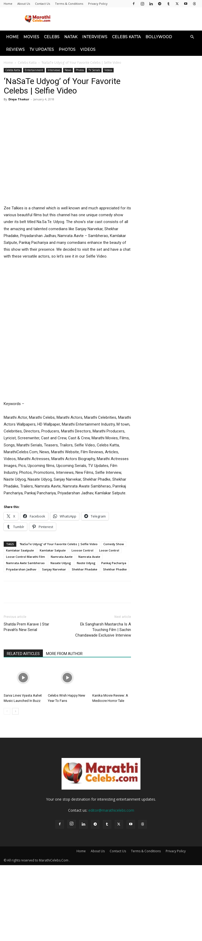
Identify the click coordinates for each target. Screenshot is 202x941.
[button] (192, 37)
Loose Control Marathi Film (25, 557)
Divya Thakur (18, 99)
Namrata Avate (89, 557)
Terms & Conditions (69, 4)
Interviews (94, 37)
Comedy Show (113, 544)
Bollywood (158, 37)
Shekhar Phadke (115, 569)
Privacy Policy (98, 4)
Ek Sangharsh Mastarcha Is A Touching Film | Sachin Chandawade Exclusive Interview (103, 630)
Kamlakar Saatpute (20, 550)
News (68, 70)
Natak (70, 37)
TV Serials (94, 70)
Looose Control (82, 550)
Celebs (51, 37)
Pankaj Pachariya (113, 563)
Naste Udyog (86, 563)
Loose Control (109, 550)
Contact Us (42, 4)
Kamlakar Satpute (53, 550)
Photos (67, 49)
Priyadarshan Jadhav (21, 569)
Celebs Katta (126, 37)
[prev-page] (7, 711)
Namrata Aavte (62, 557)
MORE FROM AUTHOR (64, 654)
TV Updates (41, 49)
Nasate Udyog (60, 563)
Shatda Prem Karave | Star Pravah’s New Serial (26, 627)
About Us (23, 4)
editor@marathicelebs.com (111, 810)
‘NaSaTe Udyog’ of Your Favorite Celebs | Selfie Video (59, 544)
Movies (31, 37)
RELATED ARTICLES (23, 654)
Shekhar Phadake (84, 569)
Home (8, 4)
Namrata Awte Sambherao (25, 563)
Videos (87, 49)
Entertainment (34, 70)
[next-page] (15, 711)
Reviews (15, 49)
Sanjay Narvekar (54, 569)
